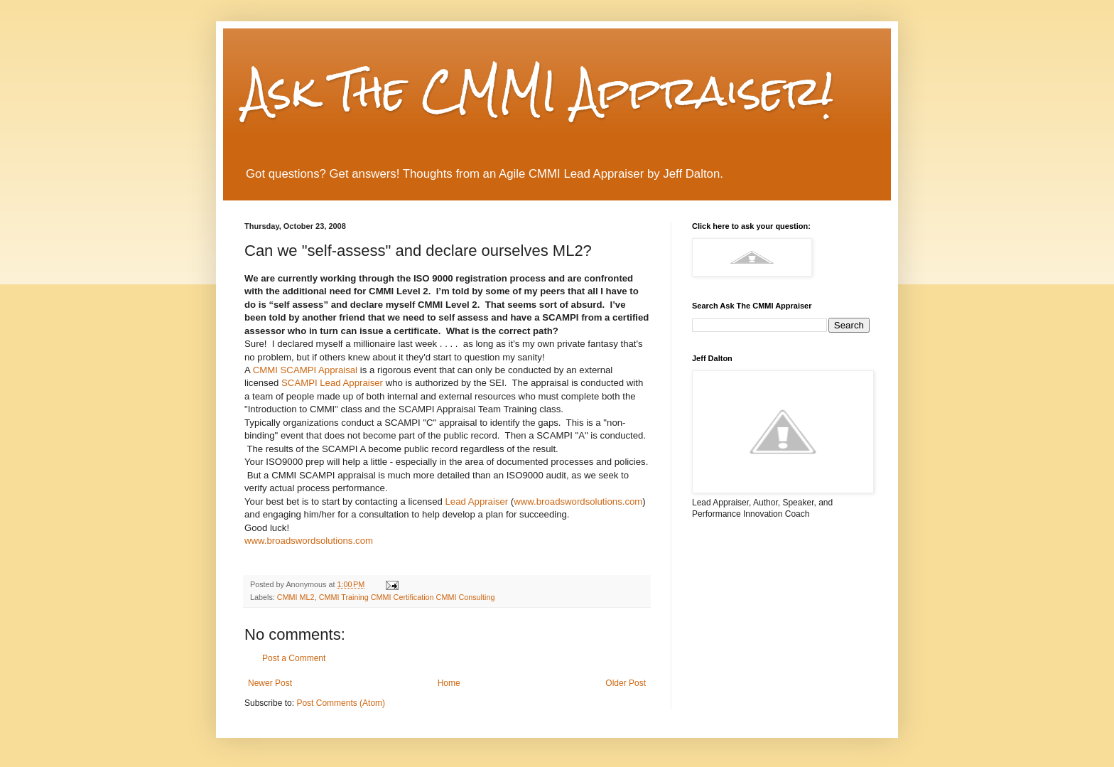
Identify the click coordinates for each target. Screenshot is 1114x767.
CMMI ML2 (296, 597)
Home (449, 683)
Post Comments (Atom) (340, 703)
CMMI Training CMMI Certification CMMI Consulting (407, 597)
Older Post (625, 683)
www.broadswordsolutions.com (578, 501)
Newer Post (270, 683)
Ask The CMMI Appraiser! (538, 90)
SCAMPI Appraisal (305, 370)
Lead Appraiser (476, 501)
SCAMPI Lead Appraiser (332, 382)
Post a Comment (293, 658)
